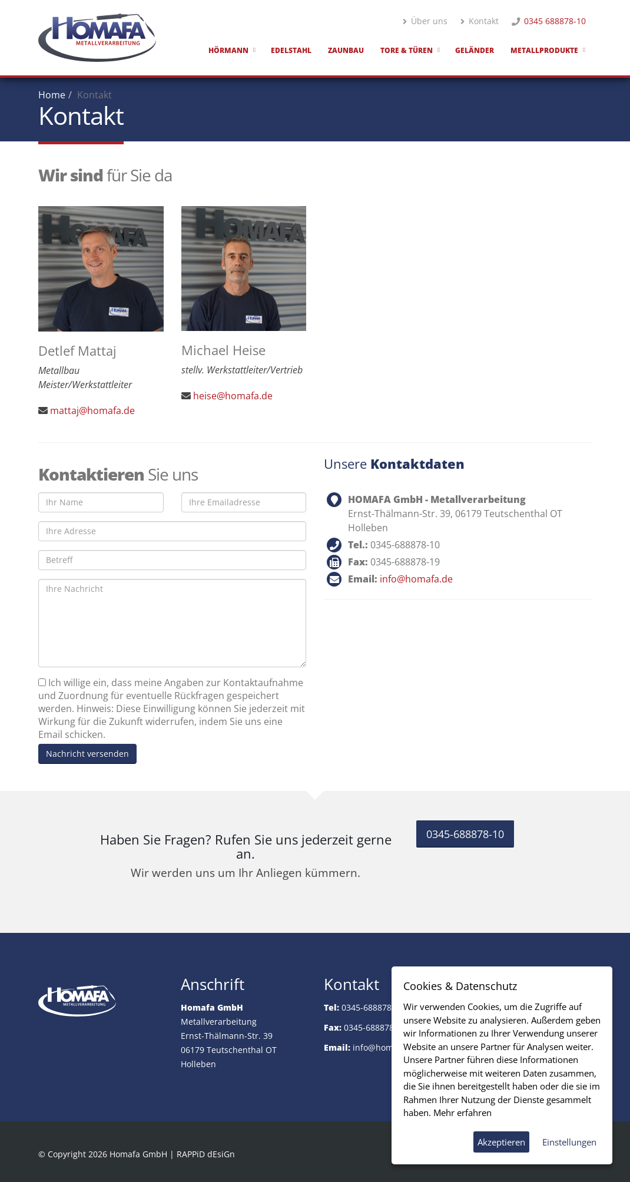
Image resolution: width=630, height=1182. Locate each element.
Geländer (474, 50)
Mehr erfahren (462, 1112)
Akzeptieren (501, 1142)
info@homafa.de (416, 578)
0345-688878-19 (375, 1027)
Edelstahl (291, 50)
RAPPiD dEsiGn (206, 1154)
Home (51, 94)
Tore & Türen (406, 50)
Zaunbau (346, 50)
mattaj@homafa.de (92, 410)
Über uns (425, 21)
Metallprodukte (544, 50)
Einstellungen (569, 1142)
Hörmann (228, 50)
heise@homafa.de (233, 395)
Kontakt (479, 21)
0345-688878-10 (465, 834)
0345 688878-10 (555, 21)
